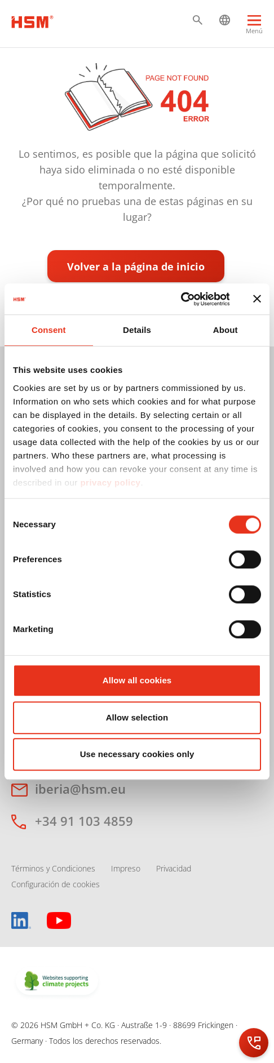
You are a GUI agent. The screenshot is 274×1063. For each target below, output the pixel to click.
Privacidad (173, 868)
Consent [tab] (49, 330)
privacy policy (110, 482)
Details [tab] (137, 330)
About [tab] (225, 330)
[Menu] (254, 26)
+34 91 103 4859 (84, 820)
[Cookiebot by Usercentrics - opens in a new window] (180, 299)
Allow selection (137, 717)
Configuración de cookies (55, 884)
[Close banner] (257, 299)
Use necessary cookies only (137, 754)
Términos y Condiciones (53, 868)
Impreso (125, 868)
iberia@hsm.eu (80, 788)
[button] (197, 20)
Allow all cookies (137, 680)
